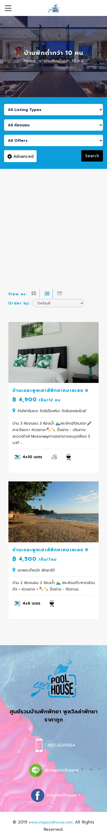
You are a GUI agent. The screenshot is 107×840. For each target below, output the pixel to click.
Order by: (19, 303)
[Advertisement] (53, 225)
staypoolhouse (61, 795)
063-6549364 (61, 745)
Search (92, 156)
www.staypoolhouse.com (51, 822)
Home (30, 60)
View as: (17, 294)
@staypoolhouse (61, 770)
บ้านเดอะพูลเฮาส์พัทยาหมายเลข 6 (50, 390)
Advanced (20, 156)
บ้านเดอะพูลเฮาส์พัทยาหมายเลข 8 (50, 550)
